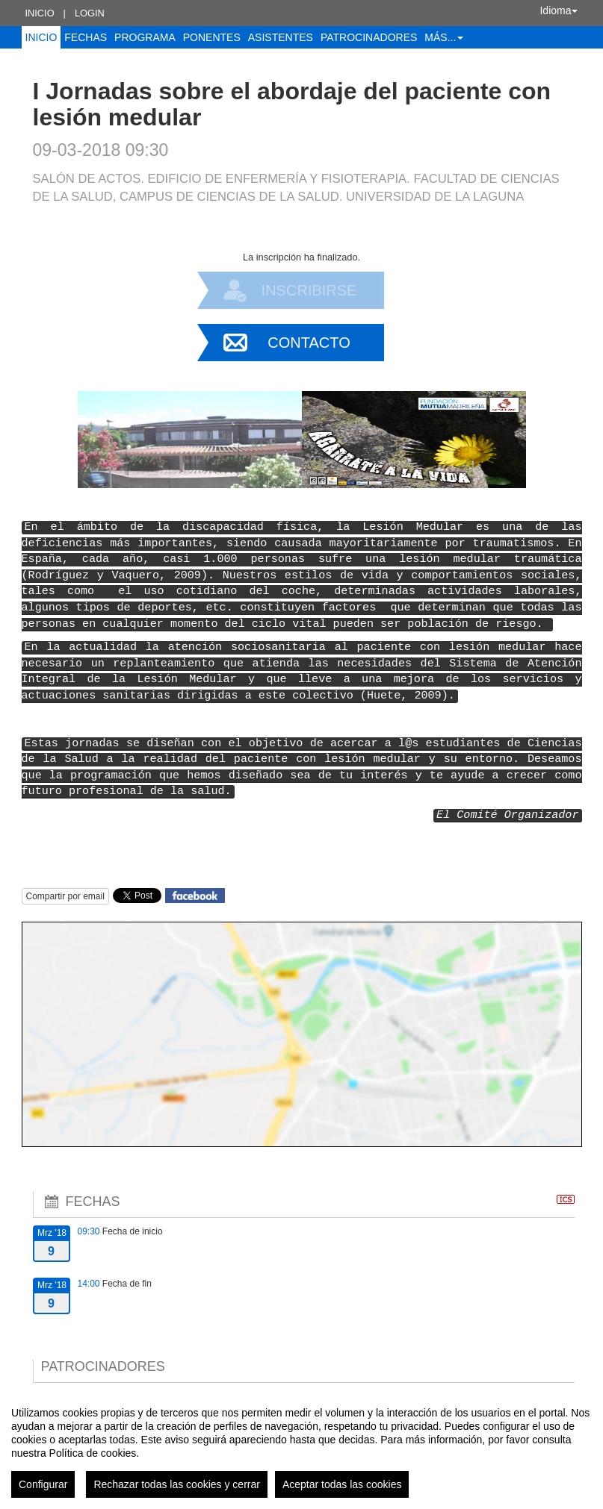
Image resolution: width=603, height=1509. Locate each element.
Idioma (558, 10)
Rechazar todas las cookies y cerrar (176, 1484)
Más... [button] (443, 37)
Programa (145, 37)
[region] (301, 1446)
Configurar (43, 1484)
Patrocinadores (369, 37)
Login (90, 13)
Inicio (40, 13)
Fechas (85, 37)
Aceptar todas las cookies (342, 1484)
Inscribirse (309, 290)
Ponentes (212, 37)
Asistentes (280, 37)
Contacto (309, 342)
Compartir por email (65, 896)
